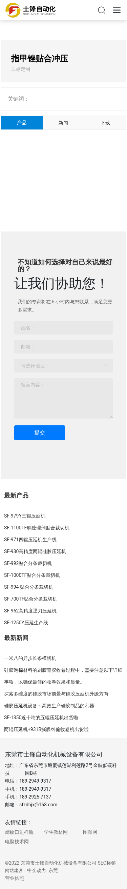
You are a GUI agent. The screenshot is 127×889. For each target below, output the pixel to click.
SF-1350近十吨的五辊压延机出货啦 (41, 717)
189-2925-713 (33, 797)
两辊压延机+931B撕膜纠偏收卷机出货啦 (46, 729)
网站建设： (16, 870)
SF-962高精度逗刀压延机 (30, 610)
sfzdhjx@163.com (38, 804)
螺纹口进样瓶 (19, 832)
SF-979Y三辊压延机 (24, 516)
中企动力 (36, 870)
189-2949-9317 (35, 781)
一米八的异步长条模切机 (30, 658)
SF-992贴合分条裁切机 (28, 563)
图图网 (90, 832)
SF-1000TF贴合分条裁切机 (32, 575)
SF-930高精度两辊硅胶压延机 (35, 551)
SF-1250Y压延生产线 (26, 622)
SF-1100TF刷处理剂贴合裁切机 (36, 527)
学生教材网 (56, 832)
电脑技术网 (17, 841)
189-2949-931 (33, 789)
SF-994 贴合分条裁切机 (28, 587)
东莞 (53, 870)
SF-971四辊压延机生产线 (30, 539)
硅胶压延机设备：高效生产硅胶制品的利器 (49, 705)
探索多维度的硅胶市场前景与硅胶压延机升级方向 (56, 693)
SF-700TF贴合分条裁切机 (31, 599)
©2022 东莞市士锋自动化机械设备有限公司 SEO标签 (60, 863)
